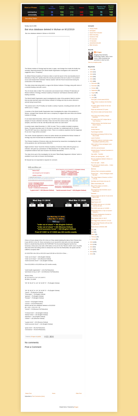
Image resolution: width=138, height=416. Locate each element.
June (92, 97)
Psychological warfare (97, 132)
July (92, 95)
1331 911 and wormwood (98, 148)
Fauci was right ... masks (97, 162)
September (94, 90)
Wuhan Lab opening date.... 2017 (100, 156)
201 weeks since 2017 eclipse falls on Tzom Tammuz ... (101, 120)
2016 (91, 251)
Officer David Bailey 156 (97, 183)
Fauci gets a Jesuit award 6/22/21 (100, 99)
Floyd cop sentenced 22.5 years (99, 109)
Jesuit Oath (94, 127)
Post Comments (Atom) (38, 396)
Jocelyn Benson (95, 129)
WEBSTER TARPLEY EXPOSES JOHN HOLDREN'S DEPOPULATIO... (101, 141)
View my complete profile (94, 62)
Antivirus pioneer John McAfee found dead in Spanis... (101, 124)
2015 (91, 254)
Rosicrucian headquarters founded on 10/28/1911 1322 (101, 215)
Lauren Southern (95, 138)
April (92, 232)
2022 (91, 79)
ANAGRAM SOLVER (95, 43)
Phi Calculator (93, 39)
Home (53, 393)
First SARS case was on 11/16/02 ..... (101, 208)
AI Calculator (93, 41)
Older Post (79, 393)
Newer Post (28, 393)
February (94, 236)
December (94, 83)
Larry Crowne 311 (96, 199)
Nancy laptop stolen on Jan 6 (99, 218)
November (94, 85)
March (93, 234)
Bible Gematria (94, 45)
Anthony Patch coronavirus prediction (101, 171)
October (93, 88)
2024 (91, 74)
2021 (91, 81)
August (93, 92)
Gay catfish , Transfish (97, 154)
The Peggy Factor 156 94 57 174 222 (101, 220)
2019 (91, 244)
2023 (91, 76)
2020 (91, 242)
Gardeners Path (94, 37)
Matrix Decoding (94, 34)
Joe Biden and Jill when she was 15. (100, 181)
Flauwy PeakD (93, 28)
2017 (91, 249)
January (93, 239)
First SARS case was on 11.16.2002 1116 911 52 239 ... (100, 205)
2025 (91, 72)
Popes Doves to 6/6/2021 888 (99, 227)
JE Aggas (99, 52)
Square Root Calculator (96, 32)
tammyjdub (93, 30)
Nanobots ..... (94, 193)
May (92, 229)
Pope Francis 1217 (96, 202)
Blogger (76, 407)
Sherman (93, 169)
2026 (91, 69)
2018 (91, 247)
